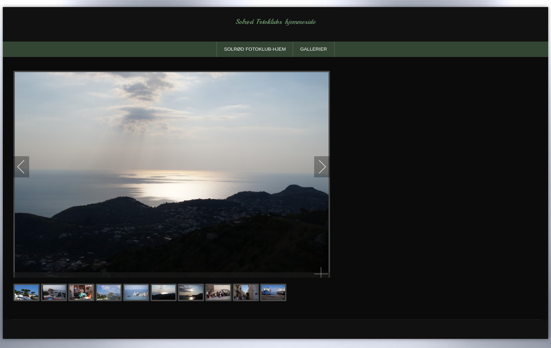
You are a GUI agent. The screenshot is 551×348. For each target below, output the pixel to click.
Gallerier (313, 49)
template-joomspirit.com (548, 312)
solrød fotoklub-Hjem (255, 49)
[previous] (25, 166)
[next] (317, 166)
